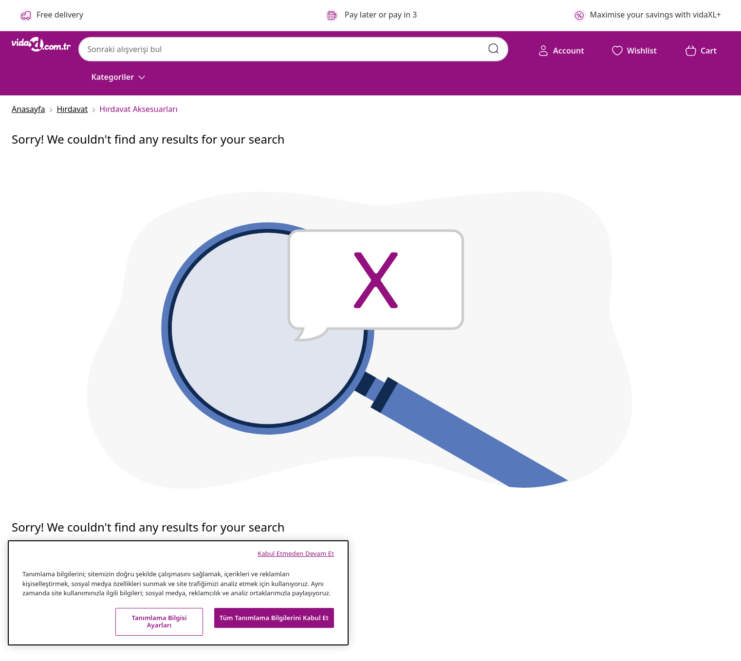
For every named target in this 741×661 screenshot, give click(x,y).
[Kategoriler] (119, 77)
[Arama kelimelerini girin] (493, 48)
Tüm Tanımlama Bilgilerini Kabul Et (274, 617)
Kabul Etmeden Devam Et (296, 553)
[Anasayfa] (31, 109)
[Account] (561, 50)
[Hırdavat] (72, 109)
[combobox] (293, 49)
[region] (178, 592)
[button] (634, 50)
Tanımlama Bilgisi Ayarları (158, 621)
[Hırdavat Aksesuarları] (135, 109)
